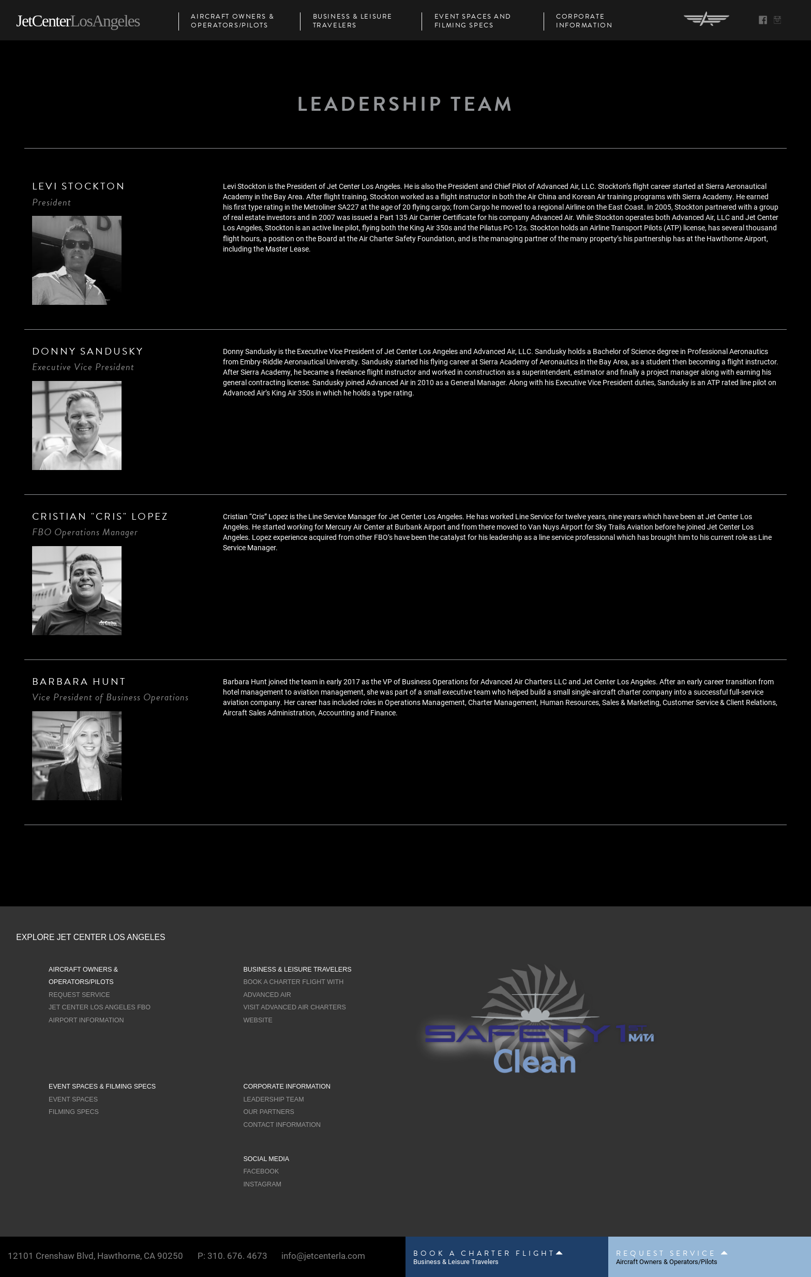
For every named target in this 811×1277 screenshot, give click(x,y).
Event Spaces (73, 1099)
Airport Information (86, 1020)
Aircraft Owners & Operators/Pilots (232, 21)
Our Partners (268, 1111)
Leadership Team (273, 1099)
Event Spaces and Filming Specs (473, 21)
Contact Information (282, 1124)
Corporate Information (584, 21)
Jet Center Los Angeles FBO (100, 1007)
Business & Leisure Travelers (353, 21)
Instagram (262, 1184)
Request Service (79, 995)
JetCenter (77, 21)
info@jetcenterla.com (323, 1255)
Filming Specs (74, 1111)
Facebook (261, 1171)
